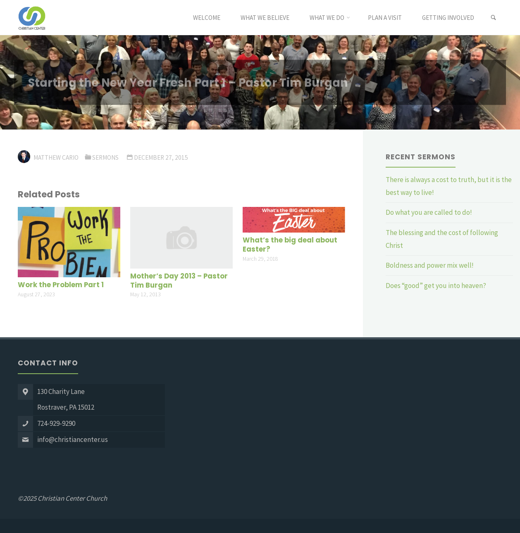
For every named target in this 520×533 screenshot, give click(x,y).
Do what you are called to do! (429, 212)
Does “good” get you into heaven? (436, 285)
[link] (493, 18)
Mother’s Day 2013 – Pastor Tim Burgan (179, 280)
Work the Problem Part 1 (61, 285)
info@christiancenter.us (72, 439)
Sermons (105, 157)
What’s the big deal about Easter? (290, 244)
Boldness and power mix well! (430, 265)
